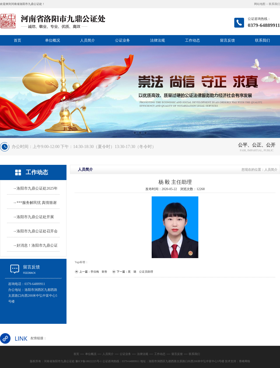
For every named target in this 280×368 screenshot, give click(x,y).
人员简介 (87, 40)
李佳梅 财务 (99, 271)
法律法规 (157, 40)
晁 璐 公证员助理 (140, 271)
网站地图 (259, 4)
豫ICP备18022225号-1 (88, 361)
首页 (17, 40)
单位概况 (52, 40)
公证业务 (122, 40)
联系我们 (274, 4)
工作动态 (192, 40)
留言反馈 (227, 40)
